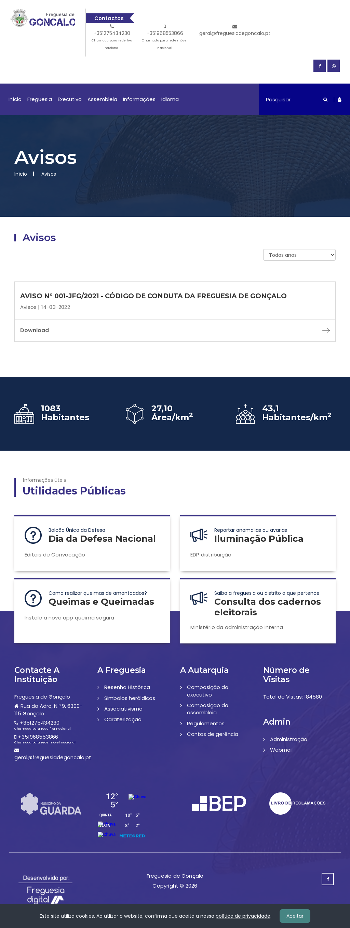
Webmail (281, 749)
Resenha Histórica (127, 687)
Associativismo (123, 708)
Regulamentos (206, 723)
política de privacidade (243, 916)
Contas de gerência (212, 734)
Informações (139, 99)
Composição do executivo (207, 691)
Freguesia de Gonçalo (42, 696)
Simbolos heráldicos (129, 698)
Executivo (70, 99)
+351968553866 (164, 38)
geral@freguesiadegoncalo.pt (234, 30)
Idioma (170, 99)
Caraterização (123, 719)
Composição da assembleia (207, 709)
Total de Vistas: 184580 (292, 696)
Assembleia (102, 99)
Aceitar (295, 916)
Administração (288, 739)
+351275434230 (112, 38)
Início (15, 99)
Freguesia (39, 99)
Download (175, 330)
